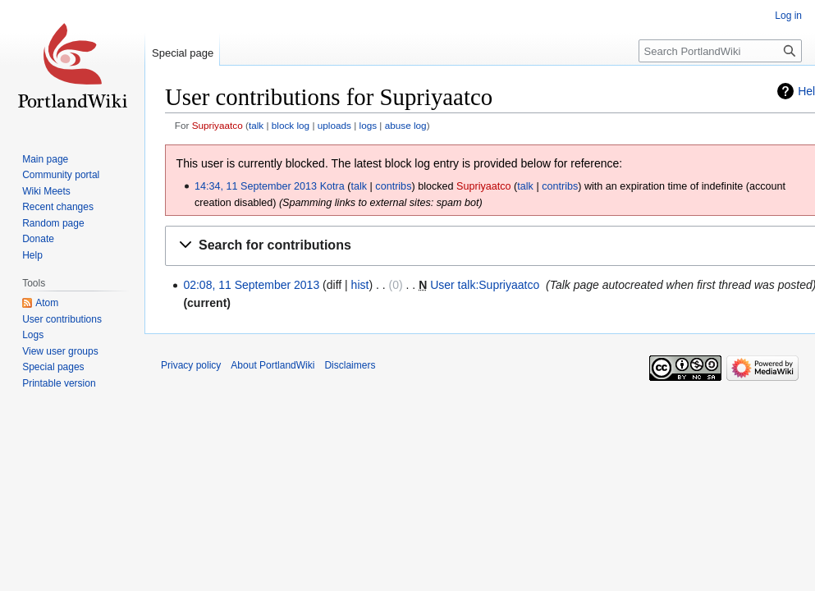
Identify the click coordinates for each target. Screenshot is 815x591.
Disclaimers (349, 365)
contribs (393, 186)
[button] (493, 246)
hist (360, 284)
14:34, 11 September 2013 (256, 186)
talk (256, 125)
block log (290, 125)
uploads (334, 125)
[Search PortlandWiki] (720, 50)
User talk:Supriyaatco (484, 284)
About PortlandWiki (272, 365)
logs (368, 125)
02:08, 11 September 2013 (251, 284)
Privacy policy (191, 365)
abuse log (406, 125)
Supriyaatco (217, 125)
